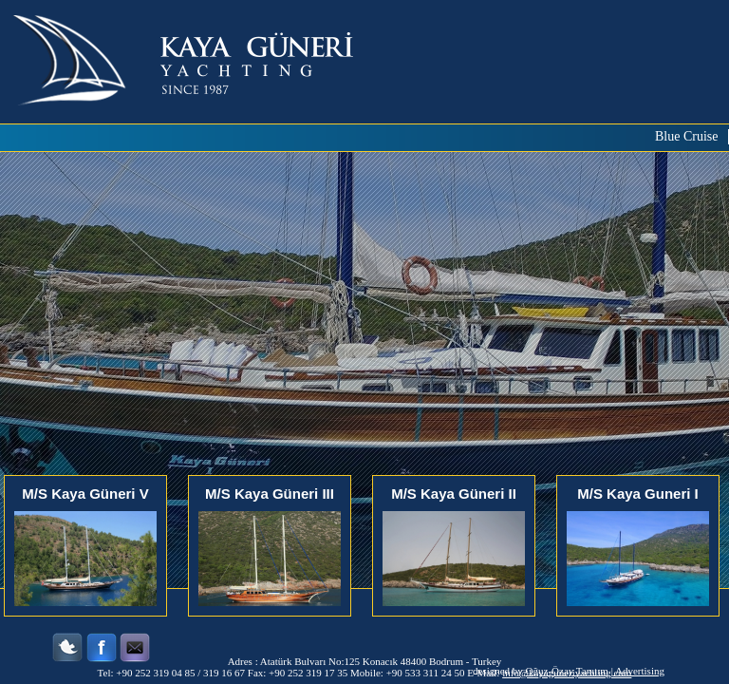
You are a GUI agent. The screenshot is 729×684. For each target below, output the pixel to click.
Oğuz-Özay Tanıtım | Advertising (595, 670)
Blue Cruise (687, 136)
